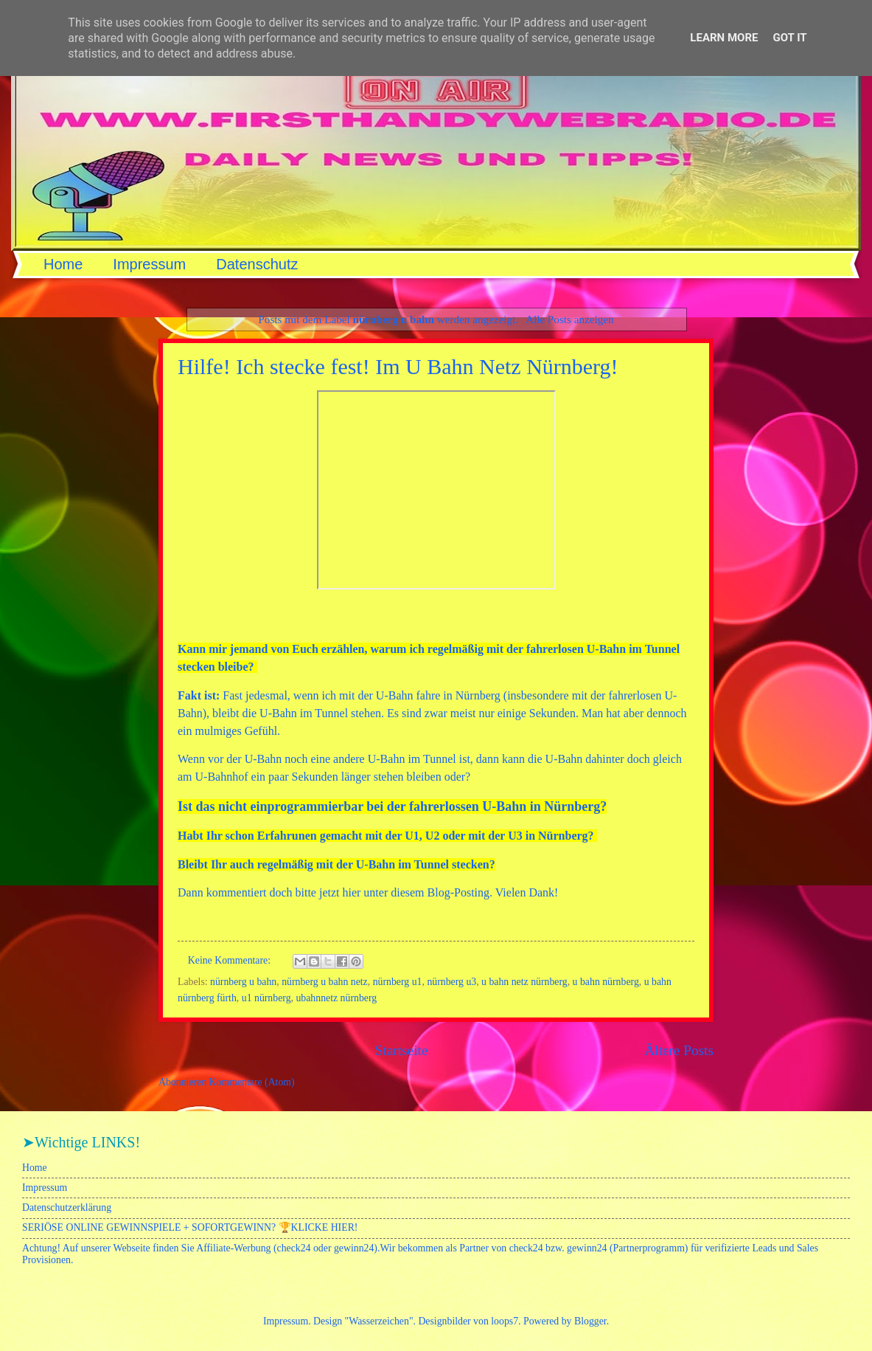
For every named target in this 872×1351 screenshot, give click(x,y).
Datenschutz (257, 264)
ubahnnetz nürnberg (336, 997)
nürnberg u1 (397, 981)
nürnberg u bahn (243, 981)
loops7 (504, 1321)
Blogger (590, 1321)
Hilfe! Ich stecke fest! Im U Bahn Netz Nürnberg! (398, 366)
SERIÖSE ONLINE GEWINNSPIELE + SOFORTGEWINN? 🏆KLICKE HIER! (189, 1227)
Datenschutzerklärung (66, 1207)
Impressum (149, 264)
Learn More (724, 37)
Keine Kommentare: (230, 960)
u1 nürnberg (266, 997)
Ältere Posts (679, 1050)
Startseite (401, 1050)
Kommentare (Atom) (252, 1082)
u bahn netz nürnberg (524, 981)
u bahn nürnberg (606, 981)
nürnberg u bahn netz (325, 981)
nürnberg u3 (451, 981)
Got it (789, 37)
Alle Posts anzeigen (570, 319)
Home (63, 264)
